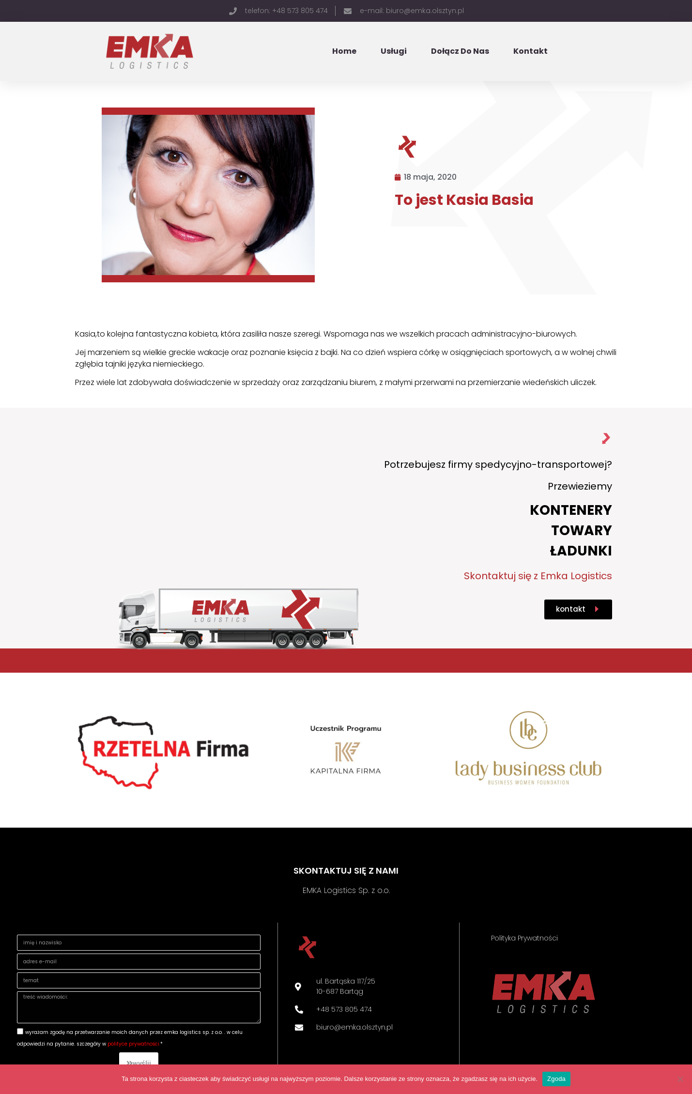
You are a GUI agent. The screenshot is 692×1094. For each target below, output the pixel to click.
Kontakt (530, 51)
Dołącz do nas (460, 51)
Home (344, 51)
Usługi (394, 51)
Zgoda (556, 1078)
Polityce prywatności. (134, 1044)
